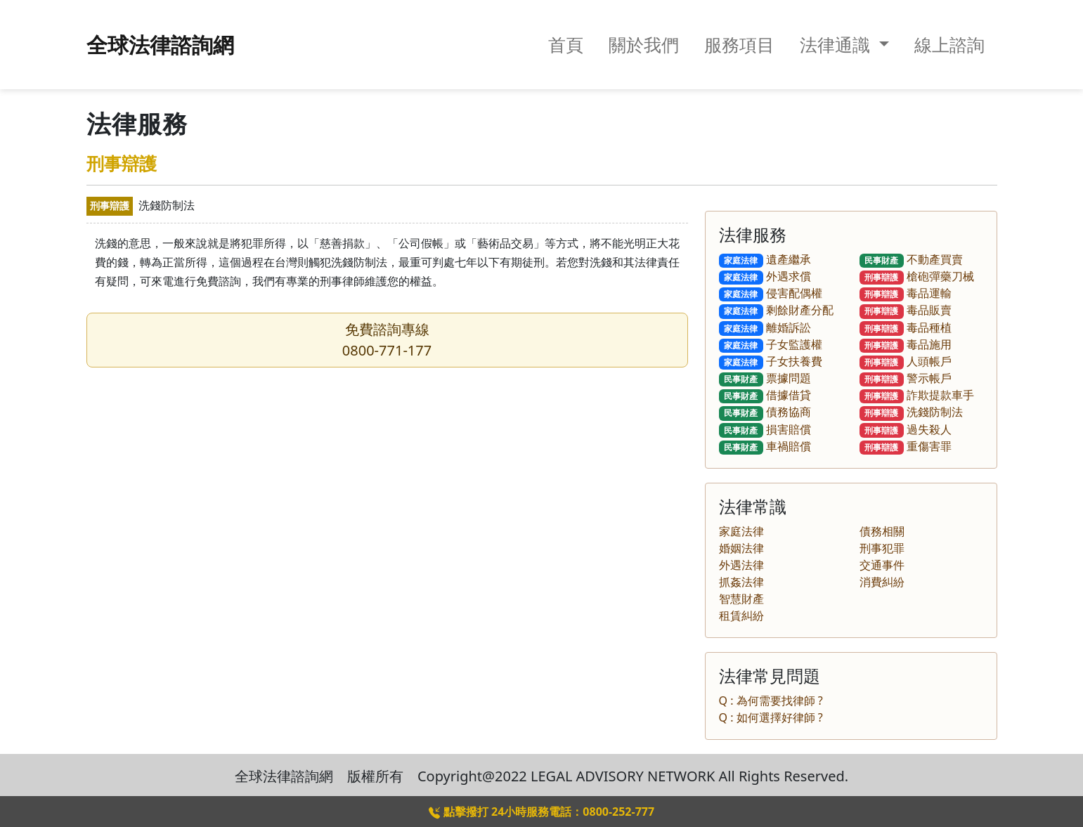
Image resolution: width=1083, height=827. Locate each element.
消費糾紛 (882, 582)
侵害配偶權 (771, 293)
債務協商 (765, 411)
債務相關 (882, 531)
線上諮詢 (949, 44)
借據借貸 (765, 395)
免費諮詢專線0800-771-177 (387, 340)
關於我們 (644, 44)
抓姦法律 (741, 582)
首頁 (565, 44)
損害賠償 (765, 429)
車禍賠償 (765, 446)
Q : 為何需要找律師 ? (771, 700)
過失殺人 (906, 429)
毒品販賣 (906, 310)
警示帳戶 (906, 378)
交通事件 (882, 565)
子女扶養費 (771, 361)
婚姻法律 (741, 548)
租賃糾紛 (741, 615)
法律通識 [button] (837, 44)
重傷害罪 (906, 446)
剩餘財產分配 (776, 310)
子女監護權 (771, 344)
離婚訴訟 (765, 327)
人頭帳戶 (906, 361)
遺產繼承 (765, 259)
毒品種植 (906, 327)
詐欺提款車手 (917, 395)
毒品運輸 (906, 293)
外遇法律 (741, 565)
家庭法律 (741, 531)
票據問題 (765, 378)
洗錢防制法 (912, 411)
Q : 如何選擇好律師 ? (771, 717)
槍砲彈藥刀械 (917, 276)
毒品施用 (906, 344)
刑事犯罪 (882, 548)
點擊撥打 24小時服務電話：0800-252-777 (541, 811)
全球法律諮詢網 (160, 44)
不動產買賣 (912, 259)
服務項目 (739, 44)
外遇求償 (765, 276)
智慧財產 (741, 598)
